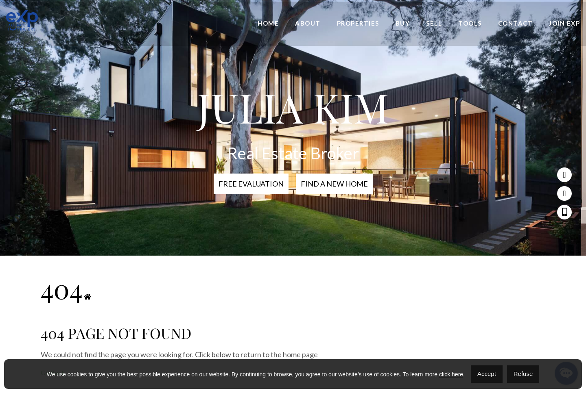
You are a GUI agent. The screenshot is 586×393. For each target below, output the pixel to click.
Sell (434, 23)
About (308, 23)
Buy (403, 23)
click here (451, 374)
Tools (470, 23)
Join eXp (564, 23)
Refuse (523, 373)
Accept (486, 373)
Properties (358, 23)
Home (268, 23)
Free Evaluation (251, 183)
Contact (515, 23)
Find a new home (334, 183)
